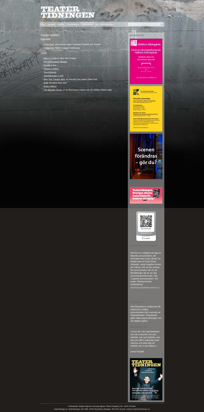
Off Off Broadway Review (55, 62)
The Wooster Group (53, 90)
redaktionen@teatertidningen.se (138, 409)
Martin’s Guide (50, 58)
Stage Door (49, 44)
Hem (43, 24)
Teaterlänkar (87, 24)
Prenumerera (73, 24)
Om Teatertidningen (105, 24)
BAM (46, 83)
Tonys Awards (50, 72)
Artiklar (61, 24)
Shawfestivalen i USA (53, 76)
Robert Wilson (50, 86)
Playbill (47, 65)
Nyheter (51, 24)
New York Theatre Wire (54, 79)
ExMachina (49, 48)
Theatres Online (51, 69)
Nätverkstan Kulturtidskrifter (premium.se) (144, 287)
